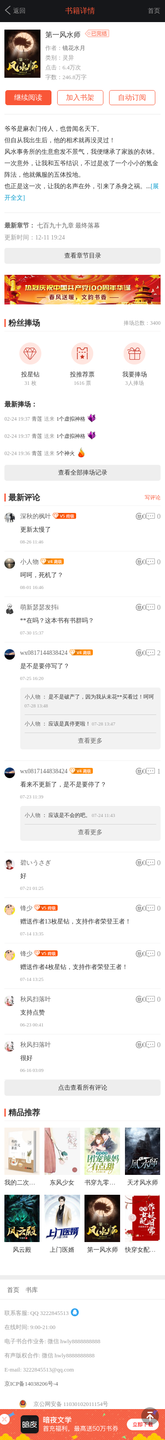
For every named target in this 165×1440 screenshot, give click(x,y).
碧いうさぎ (35, 862)
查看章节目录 (82, 255)
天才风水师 (142, 1182)
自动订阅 (132, 97)
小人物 (29, 562)
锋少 (26, 908)
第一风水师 (102, 1249)
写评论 (153, 497)
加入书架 (80, 97)
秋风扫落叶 (35, 999)
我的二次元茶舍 (26, 1182)
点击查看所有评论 (82, 1087)
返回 (15, 10)
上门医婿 (62, 1249)
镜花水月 (73, 48)
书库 (32, 1290)
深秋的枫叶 (35, 516)
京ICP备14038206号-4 (31, 1383)
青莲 (37, 419)
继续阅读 (28, 97)
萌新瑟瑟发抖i (39, 607)
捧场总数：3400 (142, 323)
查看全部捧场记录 (82, 472)
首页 (154, 11)
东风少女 (62, 1182)
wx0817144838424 (44, 653)
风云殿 (22, 1249)
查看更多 (90, 740)
